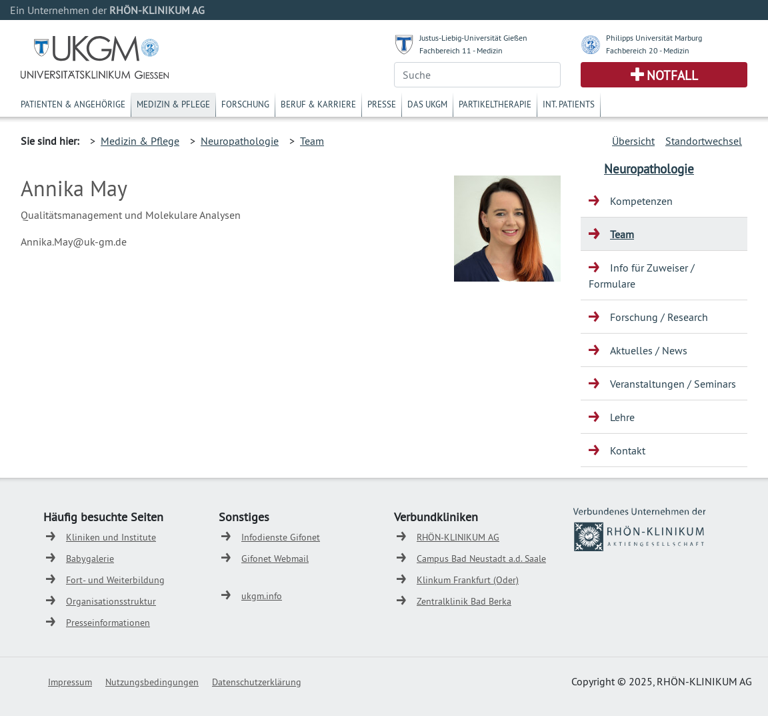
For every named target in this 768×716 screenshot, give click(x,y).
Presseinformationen (108, 623)
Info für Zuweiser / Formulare (642, 275)
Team (312, 140)
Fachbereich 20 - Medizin (647, 50)
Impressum (70, 682)
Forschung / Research (659, 317)
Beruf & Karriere (318, 104)
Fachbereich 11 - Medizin (461, 50)
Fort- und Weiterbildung (115, 580)
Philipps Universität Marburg (654, 38)
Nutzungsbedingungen (152, 682)
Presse (381, 104)
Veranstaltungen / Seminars (673, 383)
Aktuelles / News (648, 350)
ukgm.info (261, 596)
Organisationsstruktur (111, 601)
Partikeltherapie (495, 104)
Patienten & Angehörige (73, 104)
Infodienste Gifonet (280, 537)
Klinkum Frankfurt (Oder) (468, 580)
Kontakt (627, 450)
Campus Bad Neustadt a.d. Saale (481, 559)
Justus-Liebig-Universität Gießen (473, 38)
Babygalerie (90, 559)
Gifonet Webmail (275, 559)
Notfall (672, 75)
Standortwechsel (703, 140)
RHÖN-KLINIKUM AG (458, 537)
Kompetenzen (641, 201)
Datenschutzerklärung (256, 682)
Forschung (245, 104)
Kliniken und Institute (111, 537)
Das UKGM (427, 104)
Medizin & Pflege (173, 104)
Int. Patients (569, 104)
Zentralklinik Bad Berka (464, 601)
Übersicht (633, 140)
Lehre (622, 417)
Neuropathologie (240, 140)
